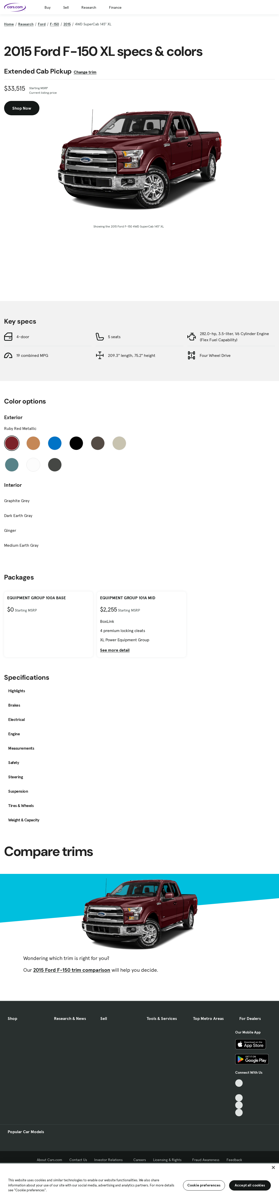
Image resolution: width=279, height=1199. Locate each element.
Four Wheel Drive (215, 355)
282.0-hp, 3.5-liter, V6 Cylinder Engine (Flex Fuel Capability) (234, 336)
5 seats (114, 336)
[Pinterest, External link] (239, 1112)
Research (88, 7)
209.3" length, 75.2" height (131, 355)
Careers (139, 1159)
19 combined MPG (32, 355)
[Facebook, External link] (239, 1090)
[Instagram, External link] (239, 1105)
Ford (42, 24)
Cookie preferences (204, 1185)
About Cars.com (49, 1159)
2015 (67, 24)
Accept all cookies (250, 1185)
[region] (139, 1180)
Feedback (234, 1159)
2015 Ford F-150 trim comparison (71, 970)
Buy (47, 7)
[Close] (273, 1167)
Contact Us (78, 1159)
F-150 (54, 24)
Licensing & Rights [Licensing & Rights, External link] (169, 1159)
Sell (66, 7)
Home (9, 24)
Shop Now (21, 108)
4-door (22, 336)
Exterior (13, 417)
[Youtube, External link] (239, 1098)
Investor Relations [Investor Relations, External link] (110, 1159)
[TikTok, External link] (239, 1083)
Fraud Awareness (205, 1159)
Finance (115, 7)
